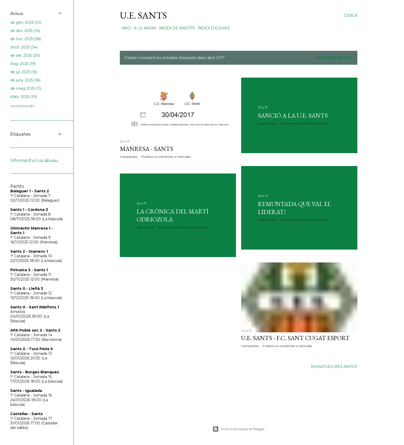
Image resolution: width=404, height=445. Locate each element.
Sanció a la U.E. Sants (293, 115)
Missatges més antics (334, 366)
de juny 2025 (25, 80)
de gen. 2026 (25, 22)
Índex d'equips (212, 28)
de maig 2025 (25, 88)
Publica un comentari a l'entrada (165, 157)
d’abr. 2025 (23, 96)
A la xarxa (143, 28)
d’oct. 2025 (23, 47)
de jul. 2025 (23, 72)
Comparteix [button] (129, 157)
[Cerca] (350, 15)
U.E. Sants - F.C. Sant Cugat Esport (295, 338)
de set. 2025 (25, 55)
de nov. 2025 (25, 39)
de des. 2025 (25, 30)
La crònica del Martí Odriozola (172, 215)
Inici (124, 28)
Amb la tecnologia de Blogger (239, 429)
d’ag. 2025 (23, 63)
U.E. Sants (143, 15)
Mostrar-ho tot (334, 57)
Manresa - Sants (146, 149)
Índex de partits (175, 28)
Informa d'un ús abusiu (34, 160)
